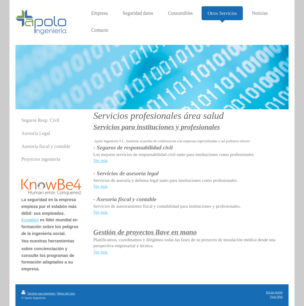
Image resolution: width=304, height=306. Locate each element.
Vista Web (276, 296)
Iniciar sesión (274, 292)
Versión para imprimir (38, 293)
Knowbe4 (30, 219)
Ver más (100, 160)
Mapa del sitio (66, 293)
